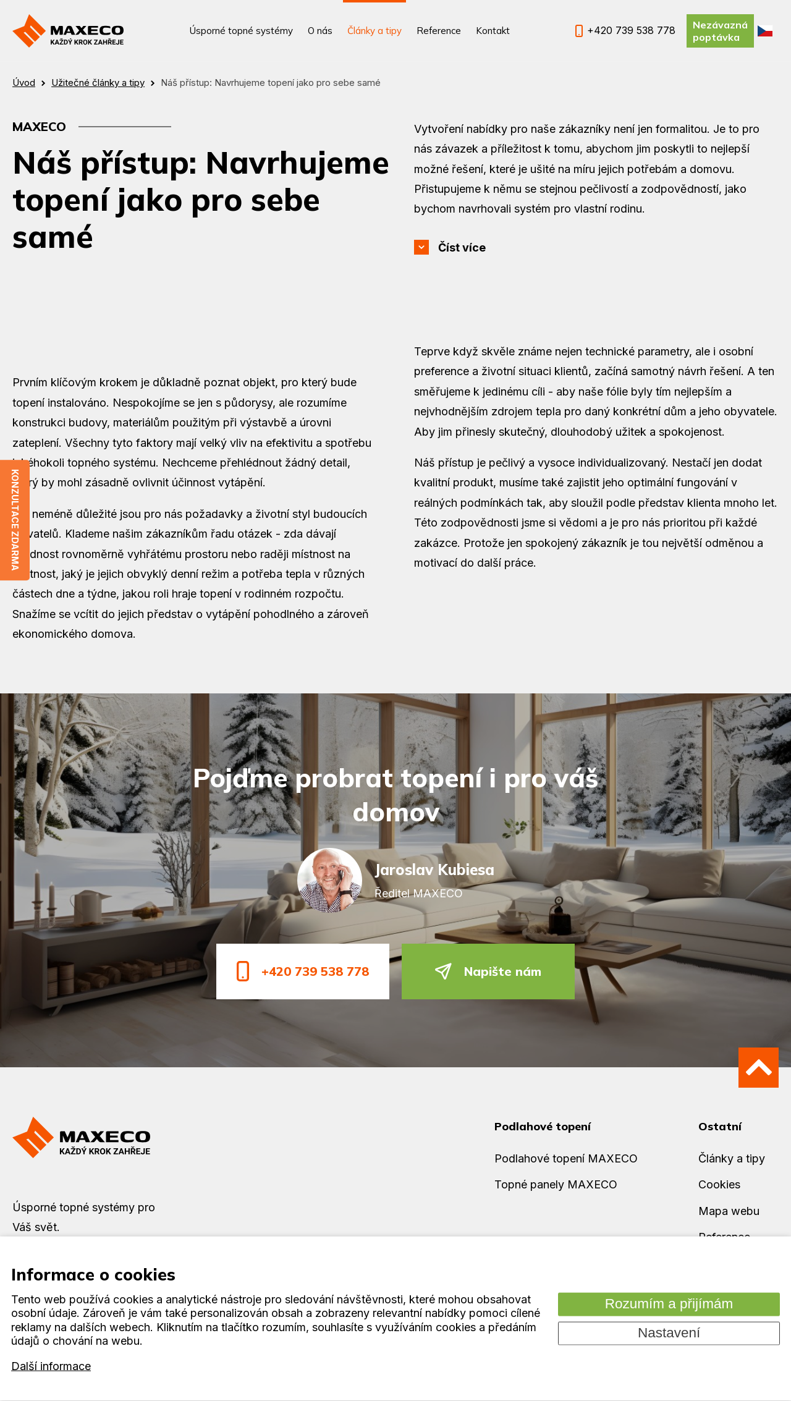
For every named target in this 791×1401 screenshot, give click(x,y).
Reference (439, 30)
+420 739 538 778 (303, 971)
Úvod (23, 82)
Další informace (51, 1366)
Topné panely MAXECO (555, 1184)
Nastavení (669, 1332)
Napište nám (488, 971)
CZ (765, 31)
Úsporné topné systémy (241, 30)
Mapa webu (728, 1210)
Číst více (462, 247)
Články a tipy (374, 30)
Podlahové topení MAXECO (566, 1158)
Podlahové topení (542, 1126)
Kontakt (493, 30)
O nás (320, 30)
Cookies (719, 1184)
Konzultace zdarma (15, 521)
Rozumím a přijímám (669, 1303)
